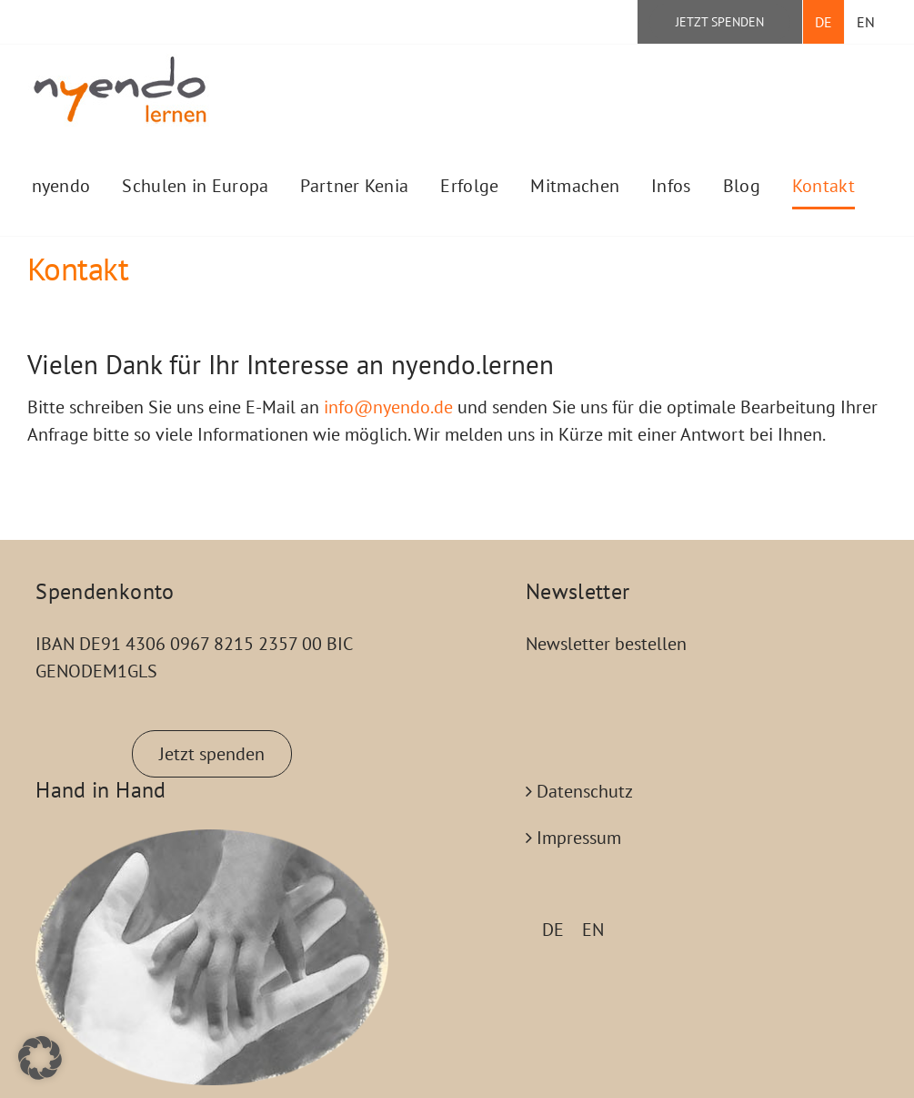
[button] (40, 1058)
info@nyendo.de (388, 407)
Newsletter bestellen (606, 644)
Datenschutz (585, 791)
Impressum (579, 837)
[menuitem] (823, 22)
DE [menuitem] (553, 929)
